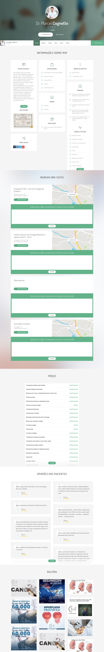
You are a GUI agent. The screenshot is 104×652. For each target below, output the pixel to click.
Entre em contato (59, 34)
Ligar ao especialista (21, 199)
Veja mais (24, 106)
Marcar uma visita (97, 43)
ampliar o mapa (72, 194)
